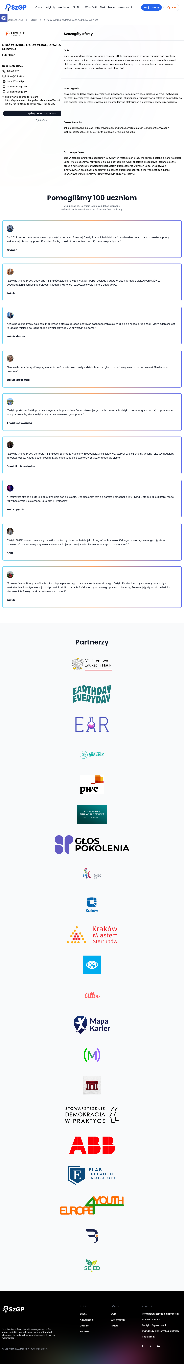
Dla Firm (77, 7)
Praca (111, 7)
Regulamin (148, 1336)
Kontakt (84, 1331)
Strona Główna (14, 19)
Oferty (33, 20)
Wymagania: (72, 88)
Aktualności (86, 1319)
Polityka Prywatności (154, 1325)
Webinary (64, 7)
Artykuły (50, 7)
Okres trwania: (73, 122)
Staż (102, 7)
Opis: (67, 50)
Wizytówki (91, 7)
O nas (39, 7)
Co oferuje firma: (74, 152)
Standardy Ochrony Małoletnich (160, 1331)
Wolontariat (125, 7)
